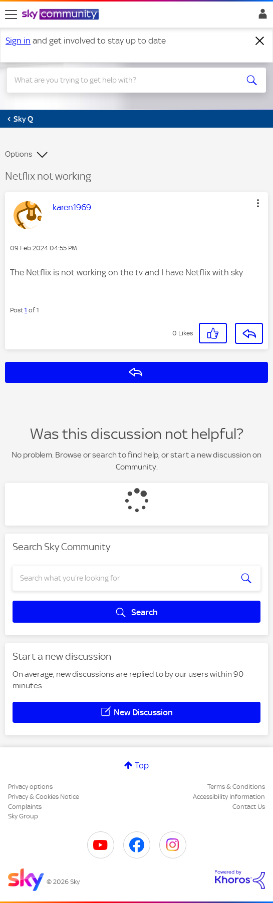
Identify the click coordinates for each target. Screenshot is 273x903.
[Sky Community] (62, 15)
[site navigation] (11, 15)
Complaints (25, 806)
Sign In (260, 16)
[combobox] (123, 80)
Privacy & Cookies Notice (43, 796)
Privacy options (30, 786)
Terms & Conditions (236, 786)
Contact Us (248, 806)
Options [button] (18, 154)
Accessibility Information (229, 796)
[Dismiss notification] (260, 41)
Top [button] (142, 765)
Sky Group (23, 816)
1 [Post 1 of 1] (26, 310)
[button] (258, 203)
